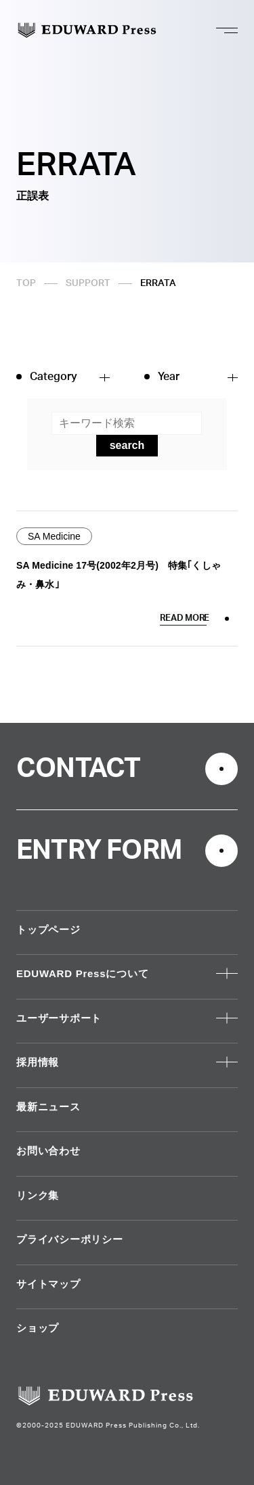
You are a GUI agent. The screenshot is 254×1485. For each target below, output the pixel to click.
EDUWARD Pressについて (82, 973)
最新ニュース (48, 1106)
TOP (26, 283)
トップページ (48, 929)
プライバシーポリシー (69, 1239)
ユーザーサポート (59, 1018)
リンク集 (37, 1195)
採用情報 (37, 1062)
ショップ (37, 1328)
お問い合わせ (48, 1150)
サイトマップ (48, 1284)
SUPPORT (88, 283)
